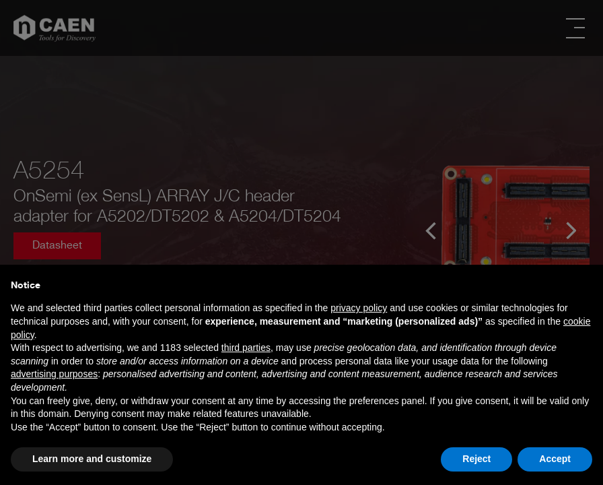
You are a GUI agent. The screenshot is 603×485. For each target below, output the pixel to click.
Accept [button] (555, 458)
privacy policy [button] (358, 307)
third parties (246, 347)
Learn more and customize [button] (91, 458)
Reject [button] (476, 458)
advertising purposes (54, 373)
